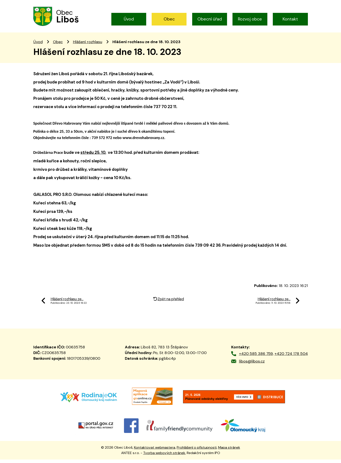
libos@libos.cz (252, 364)
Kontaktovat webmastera (154, 451)
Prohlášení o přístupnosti (197, 451)
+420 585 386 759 (256, 357)
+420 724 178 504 (291, 357)
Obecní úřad (209, 19)
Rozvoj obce (250, 19)
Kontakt (290, 19)
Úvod (129, 19)
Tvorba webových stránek (164, 456)
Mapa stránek (229, 451)
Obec (169, 19)
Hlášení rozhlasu (87, 45)
